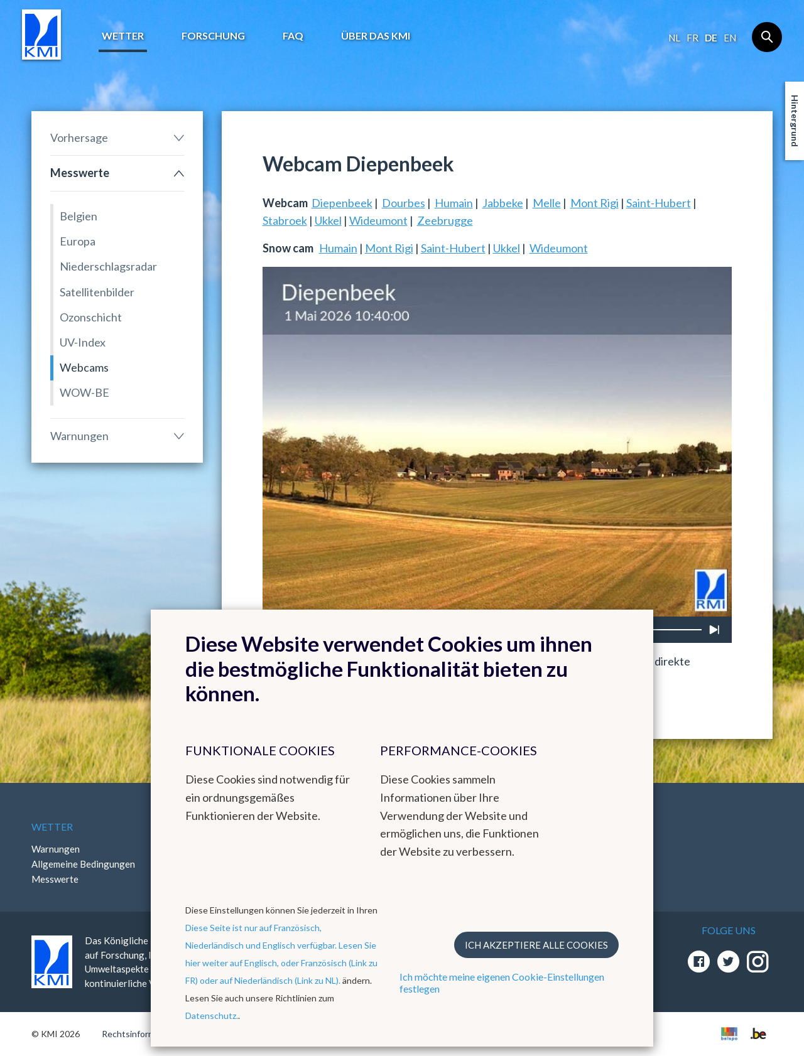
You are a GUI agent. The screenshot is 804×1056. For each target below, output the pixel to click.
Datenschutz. (211, 1015)
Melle (547, 203)
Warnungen (79, 436)
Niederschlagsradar (108, 266)
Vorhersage (79, 137)
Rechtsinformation (138, 1033)
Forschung (213, 35)
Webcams (84, 367)
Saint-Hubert (658, 203)
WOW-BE (84, 392)
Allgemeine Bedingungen (83, 864)
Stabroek (285, 220)
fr (692, 37)
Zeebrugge (445, 220)
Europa (77, 241)
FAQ (293, 35)
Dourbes (403, 203)
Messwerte (79, 173)
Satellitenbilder (97, 292)
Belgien (78, 216)
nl (674, 37)
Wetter (123, 35)
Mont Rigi (594, 203)
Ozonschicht (91, 317)
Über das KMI (375, 35)
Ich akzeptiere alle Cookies (536, 945)
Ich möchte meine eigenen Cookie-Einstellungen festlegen (501, 982)
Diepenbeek (342, 203)
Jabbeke (502, 203)
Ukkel (328, 220)
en (730, 37)
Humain (454, 203)
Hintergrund (795, 121)
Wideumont (378, 220)
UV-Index (83, 342)
